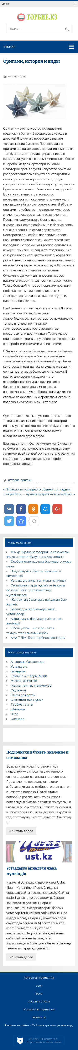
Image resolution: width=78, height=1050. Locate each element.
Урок (39, 985)
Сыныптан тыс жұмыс (27, 700)
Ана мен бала (17, 76)
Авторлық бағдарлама (27, 662)
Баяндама (18, 671)
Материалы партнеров (39, 1009)
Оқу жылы (18, 690)
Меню (5, 3)
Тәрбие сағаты (22, 704)
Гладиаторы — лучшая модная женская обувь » (39, 494)
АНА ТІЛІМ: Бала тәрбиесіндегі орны (38, 638)
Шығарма (18, 709)
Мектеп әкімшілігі (24, 681)
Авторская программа (39, 977)
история (13, 480)
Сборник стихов (39, 1001)
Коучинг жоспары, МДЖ (29, 676)
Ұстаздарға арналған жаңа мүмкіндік (38, 580)
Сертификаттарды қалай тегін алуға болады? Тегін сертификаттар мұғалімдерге (35, 590)
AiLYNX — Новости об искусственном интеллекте (43, 1040)
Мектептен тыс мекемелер (31, 685)
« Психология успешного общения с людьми (36, 489)
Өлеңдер (17, 719)
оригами (26, 480)
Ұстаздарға (19, 666)
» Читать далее (21, 831)
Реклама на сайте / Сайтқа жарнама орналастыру (39, 1025)
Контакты (39, 1017)
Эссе (14, 714)
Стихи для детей (23, 695)
